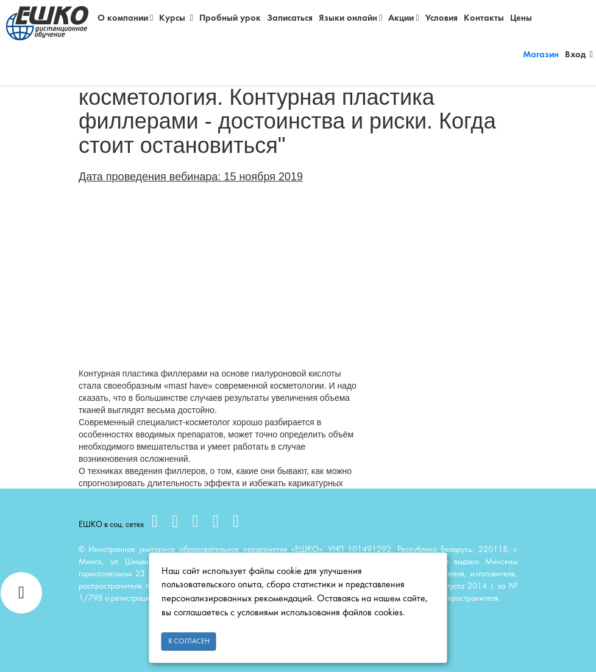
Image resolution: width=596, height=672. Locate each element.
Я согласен (189, 641)
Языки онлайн (350, 18)
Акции (403, 18)
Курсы (176, 18)
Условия (441, 18)
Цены (521, 18)
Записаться (290, 18)
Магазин (541, 55)
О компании (125, 18)
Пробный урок (230, 18)
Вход (579, 54)
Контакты (484, 18)
